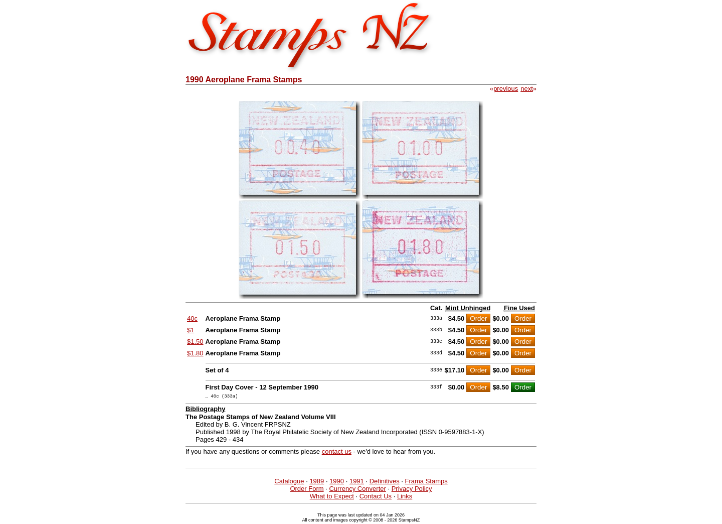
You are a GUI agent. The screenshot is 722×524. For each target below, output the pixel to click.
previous (505, 88)
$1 (190, 330)
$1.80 (195, 353)
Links (404, 497)
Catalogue (289, 482)
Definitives (385, 482)
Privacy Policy (412, 490)
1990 (336, 482)
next (526, 88)
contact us (336, 453)
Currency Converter (357, 490)
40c (192, 318)
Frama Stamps (426, 482)
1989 (316, 482)
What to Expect (332, 497)
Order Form (306, 490)
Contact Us (375, 497)
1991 (356, 482)
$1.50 (195, 341)
